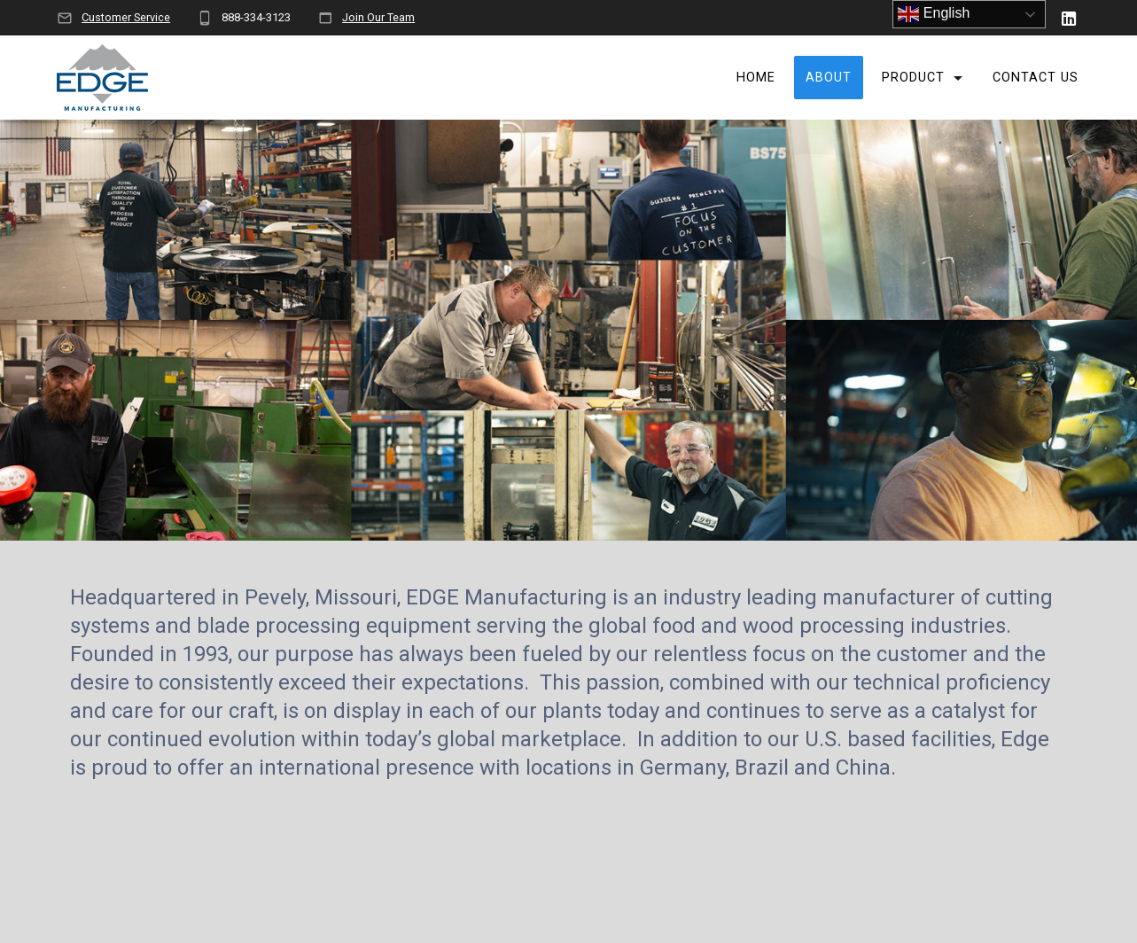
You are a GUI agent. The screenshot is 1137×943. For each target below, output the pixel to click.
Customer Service (126, 17)
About (829, 77)
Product (913, 77)
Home (755, 77)
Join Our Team (378, 17)
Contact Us (1036, 77)
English (934, 14)
